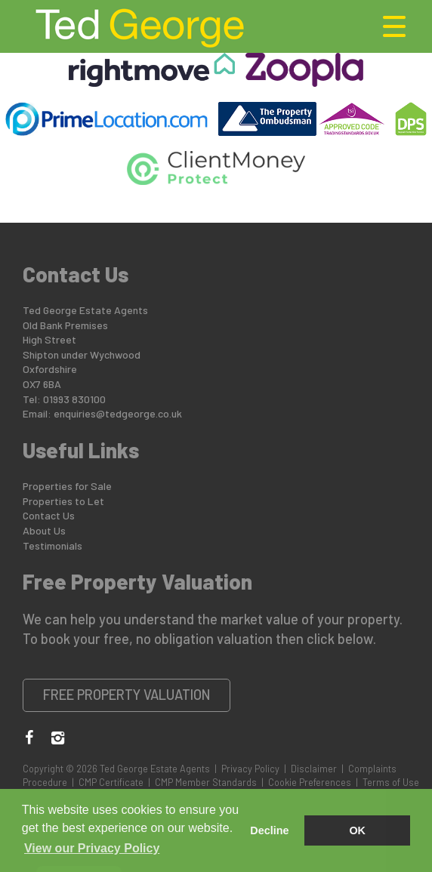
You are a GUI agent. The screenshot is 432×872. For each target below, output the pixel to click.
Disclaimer (314, 769)
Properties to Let (63, 501)
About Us (44, 530)
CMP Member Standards (206, 782)
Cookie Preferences (309, 782)
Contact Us (49, 515)
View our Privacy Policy (91, 848)
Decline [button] (269, 830)
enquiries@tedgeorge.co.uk (118, 413)
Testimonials (52, 545)
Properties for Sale (67, 485)
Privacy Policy (250, 769)
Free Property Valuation (127, 694)
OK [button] (357, 830)
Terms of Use (391, 782)
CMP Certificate (111, 782)
